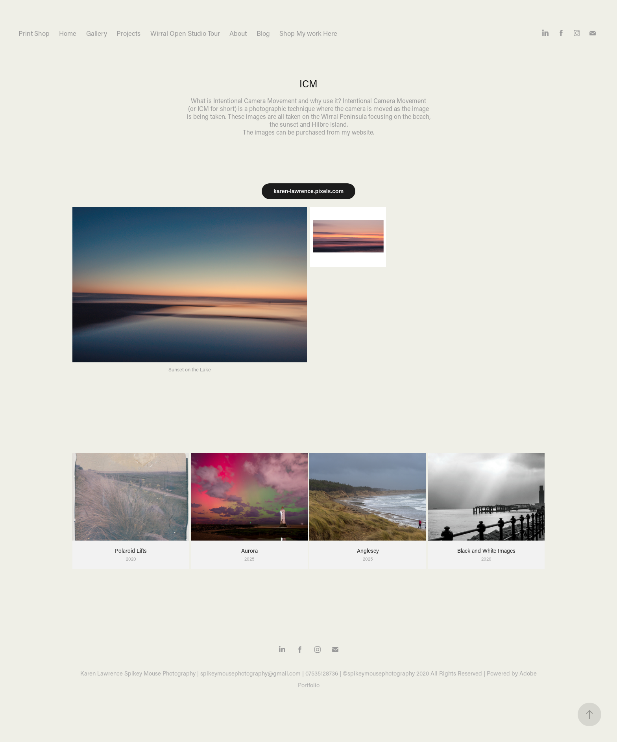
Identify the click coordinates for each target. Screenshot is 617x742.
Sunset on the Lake (189, 369)
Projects (128, 33)
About (238, 33)
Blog (263, 33)
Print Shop (34, 33)
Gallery (96, 33)
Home (67, 33)
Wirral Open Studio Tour (185, 33)
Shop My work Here (308, 33)
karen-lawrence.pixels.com (308, 191)
